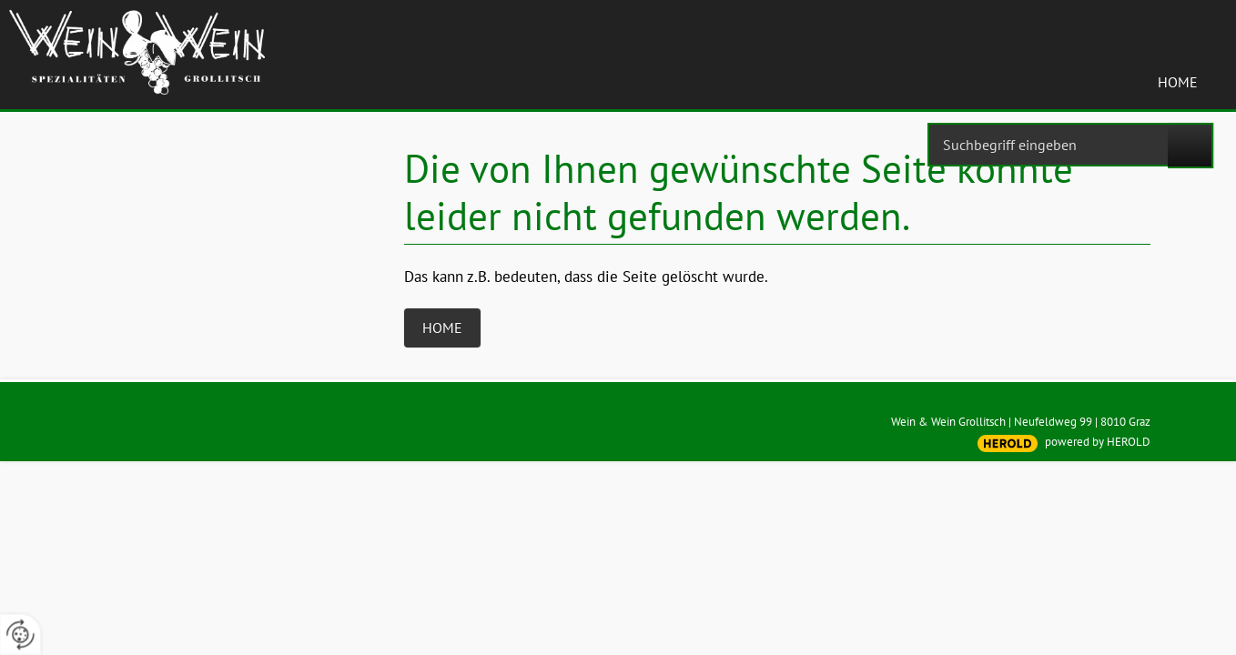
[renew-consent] (20, 634)
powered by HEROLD (1097, 441)
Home (1178, 82)
